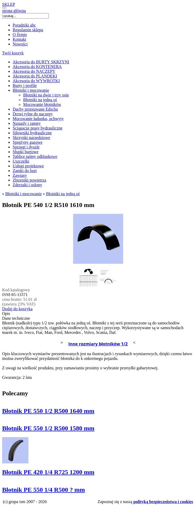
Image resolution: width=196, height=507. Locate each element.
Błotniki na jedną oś (40, 99)
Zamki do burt (25, 170)
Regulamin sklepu (28, 30)
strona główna (14, 10)
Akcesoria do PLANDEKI (35, 76)
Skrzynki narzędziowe (31, 137)
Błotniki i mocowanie (31, 90)
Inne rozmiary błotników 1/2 (98, 344)
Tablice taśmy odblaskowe (35, 156)
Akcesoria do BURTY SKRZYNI (41, 62)
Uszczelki (21, 161)
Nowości (20, 44)
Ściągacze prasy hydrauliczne (37, 128)
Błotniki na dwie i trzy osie (46, 95)
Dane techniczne (16, 318)
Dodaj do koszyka (17, 309)
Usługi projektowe (28, 166)
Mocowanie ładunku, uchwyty (38, 118)
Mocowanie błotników (42, 104)
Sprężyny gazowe (27, 142)
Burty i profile (25, 85)
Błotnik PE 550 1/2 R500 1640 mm (48, 410)
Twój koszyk (13, 53)
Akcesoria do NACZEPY (34, 71)
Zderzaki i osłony (27, 185)
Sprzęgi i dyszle (26, 147)
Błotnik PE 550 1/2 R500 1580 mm (48, 428)
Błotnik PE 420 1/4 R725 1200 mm (48, 472)
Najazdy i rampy (27, 123)
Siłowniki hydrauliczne (32, 133)
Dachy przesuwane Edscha (35, 109)
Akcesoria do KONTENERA (37, 66)
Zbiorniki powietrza (29, 180)
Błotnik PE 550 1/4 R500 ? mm (43, 489)
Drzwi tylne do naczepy (33, 114)
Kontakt (19, 39)
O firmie (20, 34)
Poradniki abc (24, 25)
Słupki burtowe (25, 151)
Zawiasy (20, 175)
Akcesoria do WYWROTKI (36, 81)
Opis (6, 313)
